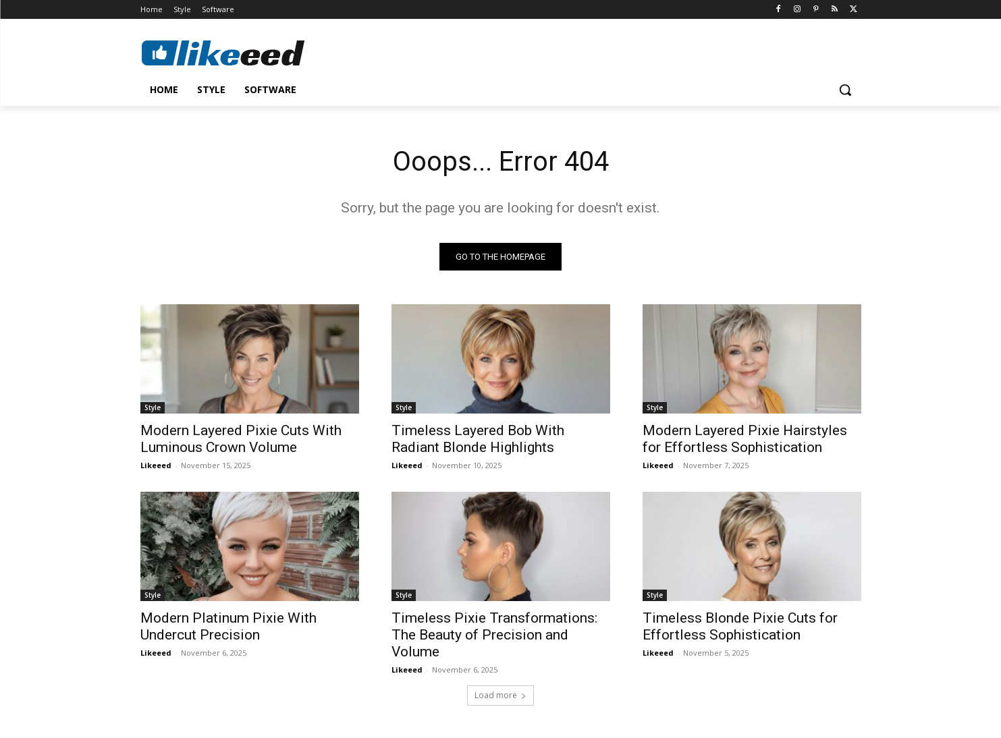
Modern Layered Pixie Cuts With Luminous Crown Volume (241, 438)
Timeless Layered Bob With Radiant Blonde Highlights (477, 438)
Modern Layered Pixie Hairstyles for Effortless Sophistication (745, 438)
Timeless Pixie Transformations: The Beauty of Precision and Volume (494, 635)
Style (152, 407)
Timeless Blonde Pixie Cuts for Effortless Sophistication (740, 626)
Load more (500, 695)
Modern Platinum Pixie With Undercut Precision (228, 626)
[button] (845, 90)
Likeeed (155, 465)
